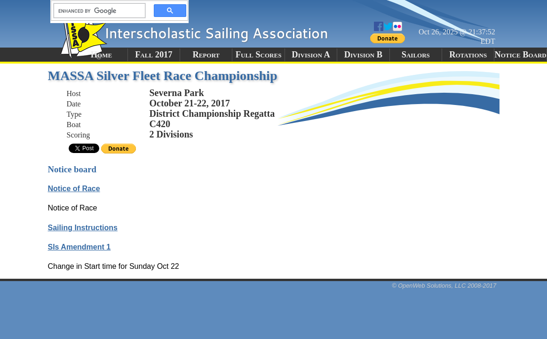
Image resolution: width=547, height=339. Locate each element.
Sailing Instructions (83, 228)
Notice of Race (74, 189)
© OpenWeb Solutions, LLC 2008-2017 (444, 285)
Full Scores (259, 54)
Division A (311, 54)
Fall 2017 (153, 54)
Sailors (416, 54)
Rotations (468, 54)
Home (101, 54)
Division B (363, 54)
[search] (96, 11)
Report (206, 54)
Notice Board (520, 54)
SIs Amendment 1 (79, 247)
